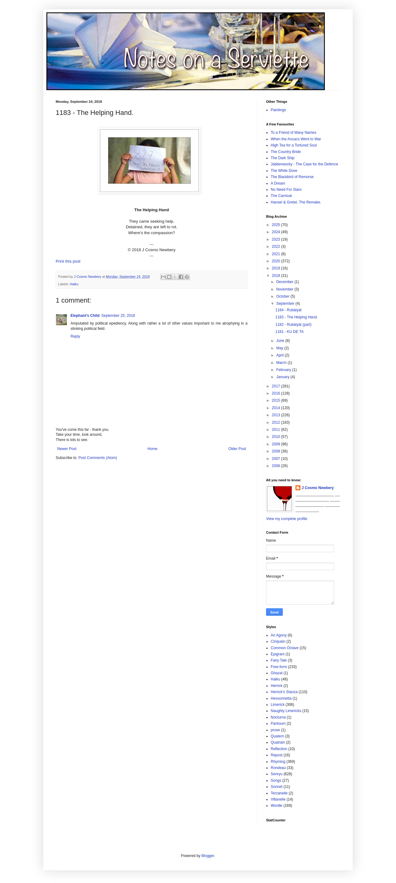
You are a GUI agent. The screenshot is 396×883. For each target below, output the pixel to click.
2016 (276, 393)
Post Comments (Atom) (97, 458)
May (280, 348)
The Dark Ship (283, 158)
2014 (276, 408)
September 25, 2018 (118, 315)
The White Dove (284, 170)
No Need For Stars (286, 189)
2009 (276, 444)
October (283, 296)
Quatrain (278, 742)
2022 (276, 246)
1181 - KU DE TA (289, 332)
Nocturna (278, 717)
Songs (276, 780)
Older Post (237, 449)
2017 (276, 386)
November (285, 289)
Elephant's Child (85, 315)
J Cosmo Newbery (88, 276)
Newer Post (66, 449)
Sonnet (276, 787)
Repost (276, 755)
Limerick (278, 704)
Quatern (277, 736)
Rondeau (278, 768)
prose (275, 730)
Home (152, 449)
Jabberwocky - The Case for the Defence (304, 164)
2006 (276, 466)
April (280, 355)
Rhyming (278, 761)
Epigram (278, 654)
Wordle (276, 805)
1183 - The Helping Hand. (296, 317)
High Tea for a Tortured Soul (294, 145)
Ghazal (276, 673)
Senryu (276, 774)
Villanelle (278, 799)
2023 (276, 239)
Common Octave (285, 648)
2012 (276, 422)
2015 (276, 400)
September (285, 303)
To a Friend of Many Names (293, 132)
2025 (276, 225)
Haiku (74, 284)
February (284, 370)
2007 (276, 459)
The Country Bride (286, 152)
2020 (276, 261)
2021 (276, 254)
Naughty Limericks (286, 711)
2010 (276, 437)
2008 (276, 451)
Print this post (68, 261)
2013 (276, 415)
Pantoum (278, 723)
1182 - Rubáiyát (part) (293, 324)
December (285, 282)
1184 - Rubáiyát (288, 310)
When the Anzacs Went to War (296, 139)
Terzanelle (279, 793)
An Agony (278, 635)
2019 (276, 268)
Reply (75, 336)
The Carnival (281, 196)
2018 (276, 275)
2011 (276, 429)
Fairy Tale (279, 660)
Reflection (279, 749)
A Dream (278, 183)
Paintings (278, 110)
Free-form (279, 667)
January (283, 377)
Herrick (276, 686)
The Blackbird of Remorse (292, 177)
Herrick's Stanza (284, 692)
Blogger (207, 856)
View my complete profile (286, 519)
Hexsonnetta (281, 698)
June (280, 341)
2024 (276, 232)
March (282, 363)
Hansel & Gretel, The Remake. (296, 202)
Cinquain (278, 641)
